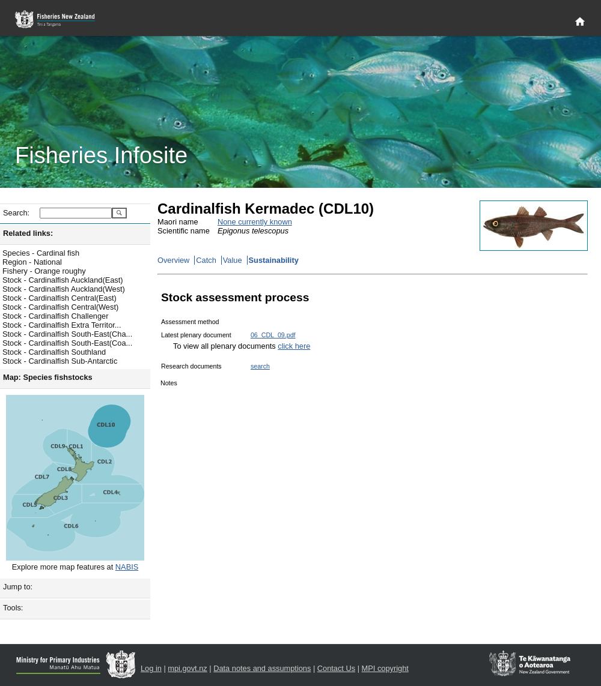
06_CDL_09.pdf (273, 334)
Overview (173, 260)
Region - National (32, 261)
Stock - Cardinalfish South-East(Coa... (67, 343)
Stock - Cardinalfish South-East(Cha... (67, 333)
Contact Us (336, 668)
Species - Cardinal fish (40, 252)
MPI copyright (385, 668)
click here (294, 346)
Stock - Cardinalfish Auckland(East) (62, 279)
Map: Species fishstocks (48, 377)
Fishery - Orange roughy (44, 270)
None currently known (255, 221)
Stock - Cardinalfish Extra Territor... (61, 324)
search (260, 366)
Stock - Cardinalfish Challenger (55, 315)
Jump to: (17, 586)
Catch (206, 260)
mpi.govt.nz (187, 668)
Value (232, 260)
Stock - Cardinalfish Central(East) (59, 297)
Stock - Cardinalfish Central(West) (60, 306)
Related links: (28, 233)
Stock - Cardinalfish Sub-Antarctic (59, 361)
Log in (151, 668)
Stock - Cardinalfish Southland (54, 352)
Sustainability (274, 260)
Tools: (13, 607)
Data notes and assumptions (262, 668)
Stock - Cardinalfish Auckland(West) (63, 288)
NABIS (126, 566)
